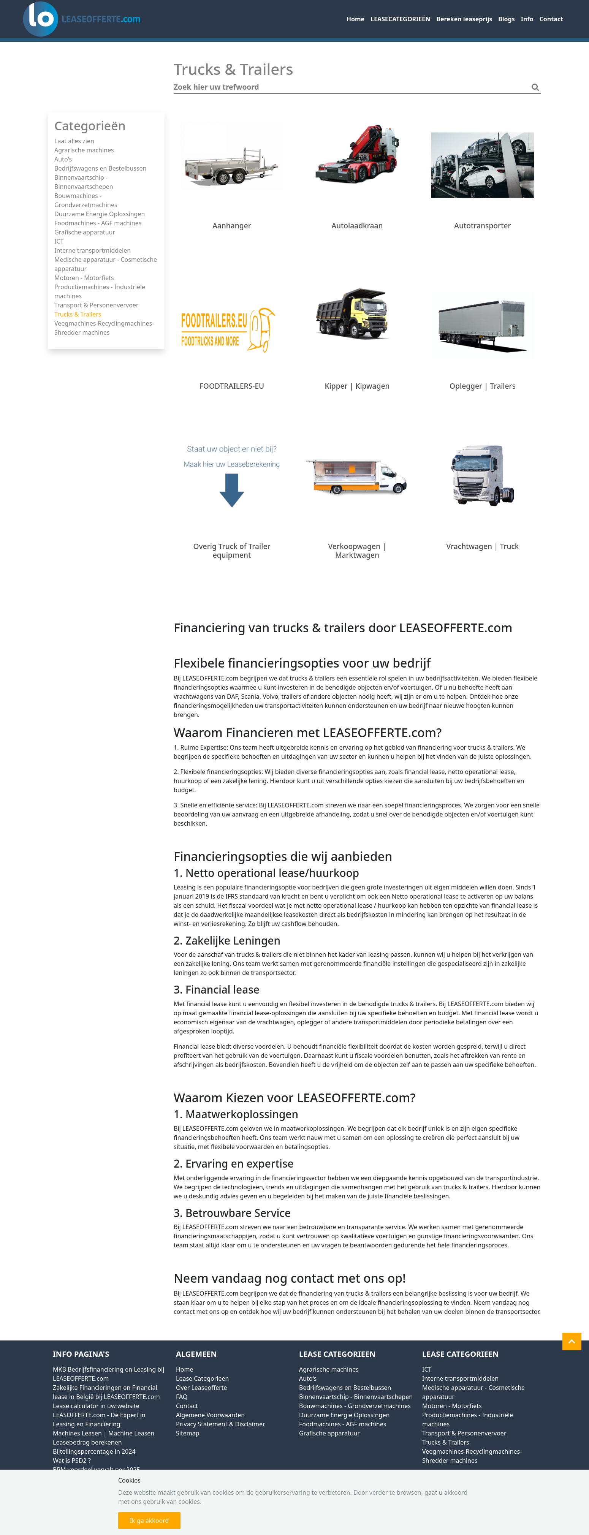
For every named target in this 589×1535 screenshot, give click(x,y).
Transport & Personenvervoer (96, 305)
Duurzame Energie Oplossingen (99, 214)
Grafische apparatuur (84, 232)
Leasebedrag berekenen (87, 1442)
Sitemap (188, 1433)
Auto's (63, 159)
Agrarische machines (84, 150)
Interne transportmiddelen (92, 250)
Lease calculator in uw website (96, 1406)
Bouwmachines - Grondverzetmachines (355, 1406)
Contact (551, 19)
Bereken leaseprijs (464, 19)
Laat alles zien (74, 141)
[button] (571, 1341)
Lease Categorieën (202, 1378)
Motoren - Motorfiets (84, 278)
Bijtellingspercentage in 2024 (94, 1451)
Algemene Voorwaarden (210, 1415)
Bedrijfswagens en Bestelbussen (100, 168)
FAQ (181, 1397)
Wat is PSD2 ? (72, 1460)
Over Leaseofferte (201, 1387)
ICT (58, 241)
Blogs (506, 19)
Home (355, 19)
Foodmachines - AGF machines (97, 223)
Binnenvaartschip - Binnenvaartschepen (356, 1397)
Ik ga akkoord (149, 1520)
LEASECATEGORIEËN (400, 19)
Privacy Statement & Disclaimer (220, 1424)
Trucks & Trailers (77, 314)
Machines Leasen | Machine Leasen (103, 1433)
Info (527, 19)
